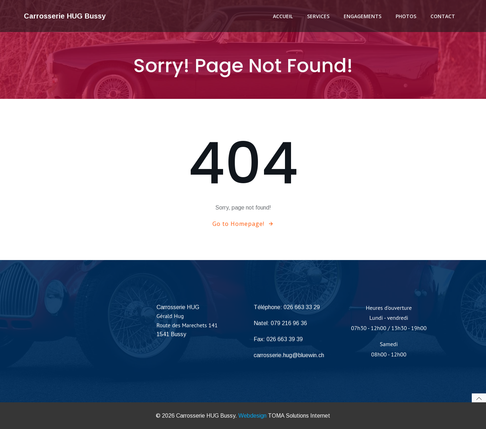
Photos (406, 16)
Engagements (362, 16)
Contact (442, 16)
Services (318, 16)
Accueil (283, 16)
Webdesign (252, 416)
